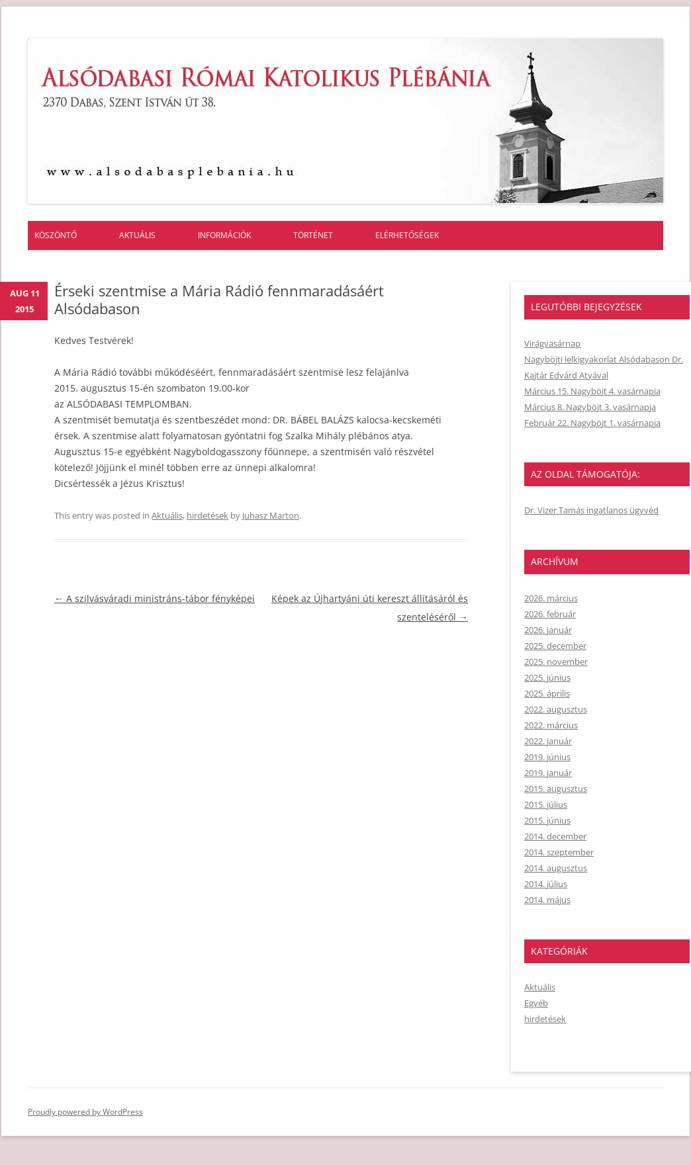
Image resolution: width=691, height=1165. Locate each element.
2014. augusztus (555, 868)
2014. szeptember (559, 852)
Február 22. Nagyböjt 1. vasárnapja (592, 423)
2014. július (545, 884)
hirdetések (207, 515)
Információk (224, 235)
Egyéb (536, 1003)
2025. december (555, 646)
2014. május (547, 900)
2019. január (548, 773)
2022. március (551, 725)
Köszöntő (55, 235)
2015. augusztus (555, 789)
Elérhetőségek (407, 235)
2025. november (556, 662)
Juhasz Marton (270, 515)
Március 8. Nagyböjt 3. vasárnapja (590, 407)
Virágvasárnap (552, 343)
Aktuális (137, 235)
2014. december (555, 836)
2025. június (547, 677)
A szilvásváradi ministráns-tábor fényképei (154, 598)
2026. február (550, 614)
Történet (313, 235)
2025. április (547, 693)
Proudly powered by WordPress (85, 1111)
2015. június (547, 820)
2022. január (548, 741)
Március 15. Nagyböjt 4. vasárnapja (592, 391)
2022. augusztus (555, 709)
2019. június (547, 757)
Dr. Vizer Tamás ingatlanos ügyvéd (591, 510)
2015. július (545, 804)
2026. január (548, 630)
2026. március (551, 598)
